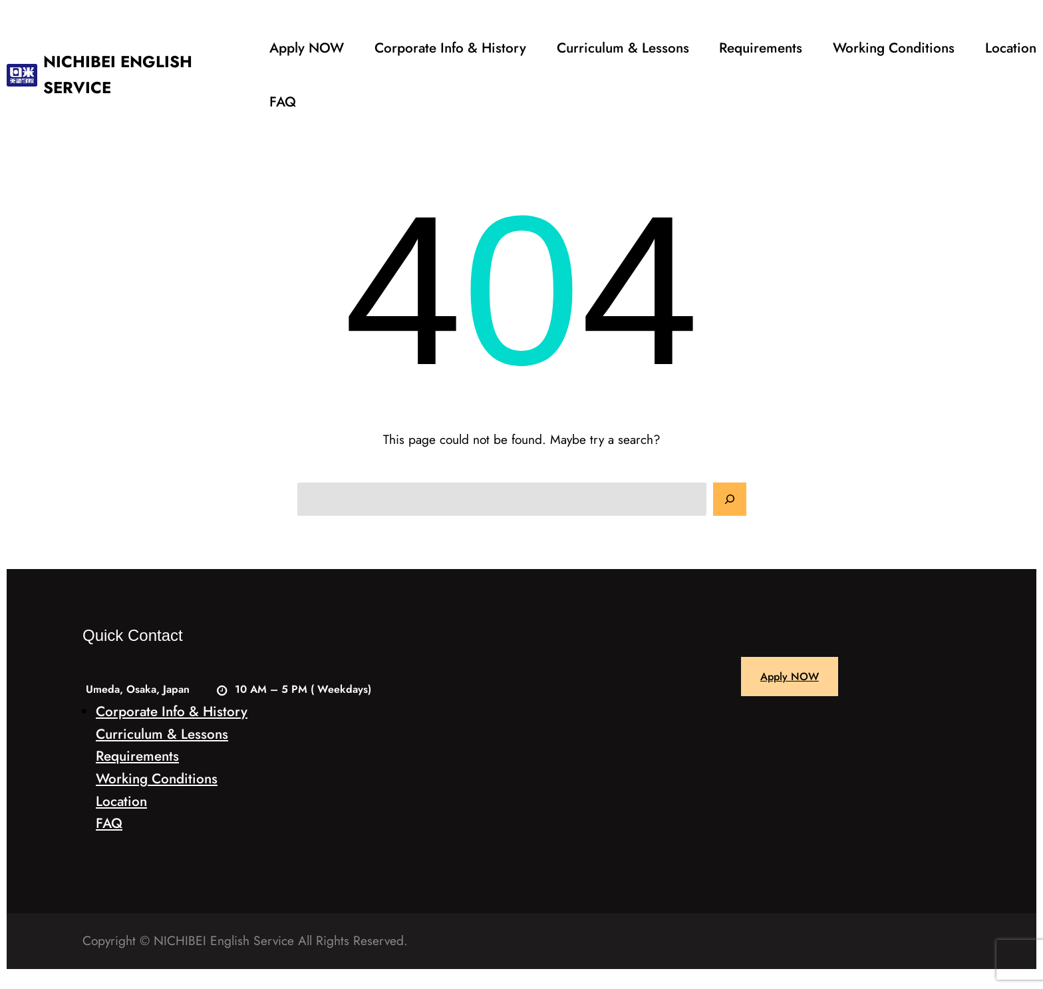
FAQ (109, 823)
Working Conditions (157, 779)
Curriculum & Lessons (162, 734)
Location (121, 801)
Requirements (137, 756)
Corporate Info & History (171, 711)
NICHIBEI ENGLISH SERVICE (117, 74)
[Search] (729, 499)
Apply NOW (789, 676)
